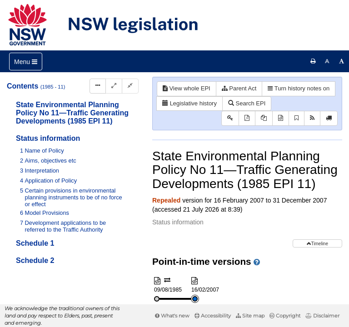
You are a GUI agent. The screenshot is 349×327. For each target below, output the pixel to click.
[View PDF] (247, 118)
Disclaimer (322, 315)
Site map (250, 315)
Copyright (284, 315)
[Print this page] (313, 61)
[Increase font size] (341, 61)
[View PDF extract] (264, 118)
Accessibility (212, 315)
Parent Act (239, 88)
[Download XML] (280, 118)
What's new (172, 315)
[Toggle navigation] (25, 61)
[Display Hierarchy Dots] (98, 86)
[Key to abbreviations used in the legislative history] (230, 118)
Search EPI (246, 103)
